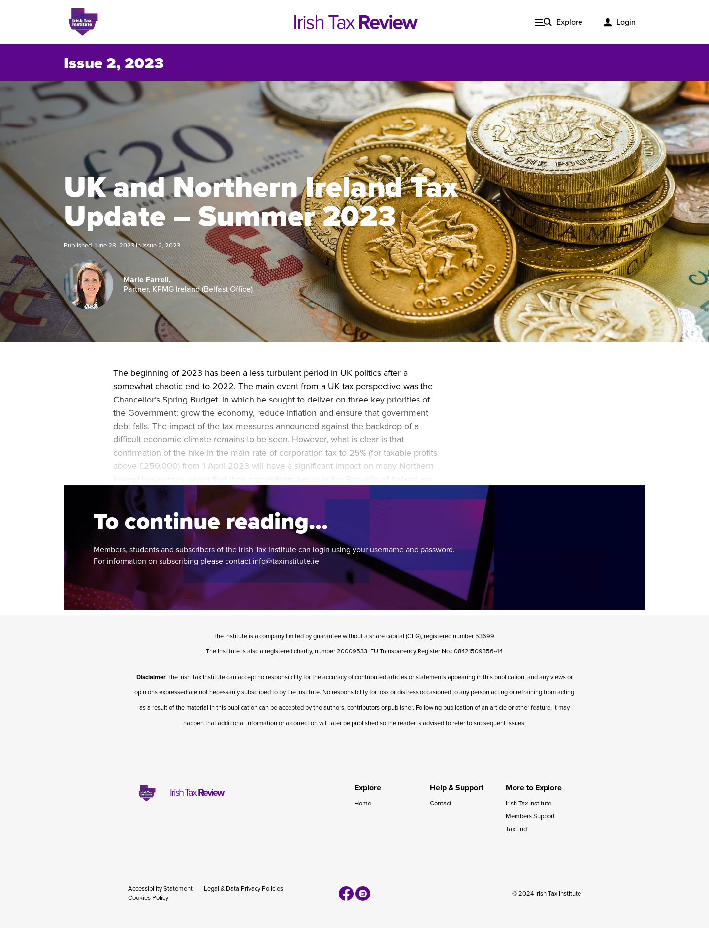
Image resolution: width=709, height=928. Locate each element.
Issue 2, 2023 (114, 63)
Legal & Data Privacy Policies (243, 889)
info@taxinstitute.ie (286, 561)
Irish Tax (355, 22)
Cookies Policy (148, 898)
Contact (440, 803)
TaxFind (516, 829)
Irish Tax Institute (528, 803)
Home (362, 803)
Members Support (530, 816)
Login (626, 22)
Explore (569, 22)
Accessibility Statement (160, 889)
